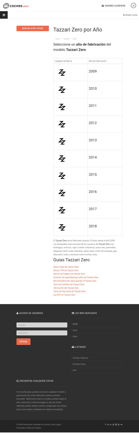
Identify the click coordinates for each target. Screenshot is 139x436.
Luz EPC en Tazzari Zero (64, 295)
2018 (93, 226)
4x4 (74, 370)
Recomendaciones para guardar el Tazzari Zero (74, 281)
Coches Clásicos (113, 6)
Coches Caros (79, 364)
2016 (93, 192)
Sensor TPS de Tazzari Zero (65, 270)
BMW (75, 324)
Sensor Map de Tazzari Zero (66, 267)
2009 (93, 71)
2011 (93, 106)
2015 (93, 174)
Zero (75, 39)
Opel (74, 336)
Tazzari (66, 39)
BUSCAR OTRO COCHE (32, 28)
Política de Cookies (33, 428)
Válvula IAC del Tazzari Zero (66, 288)
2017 (93, 209)
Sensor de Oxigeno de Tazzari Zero (69, 274)
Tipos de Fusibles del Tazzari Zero (68, 284)
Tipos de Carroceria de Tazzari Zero (69, 291)
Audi (74, 330)
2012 (93, 123)
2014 (93, 157)
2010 (93, 88)
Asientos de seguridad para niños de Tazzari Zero (75, 277)
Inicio (58, 39)
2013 (93, 140)
